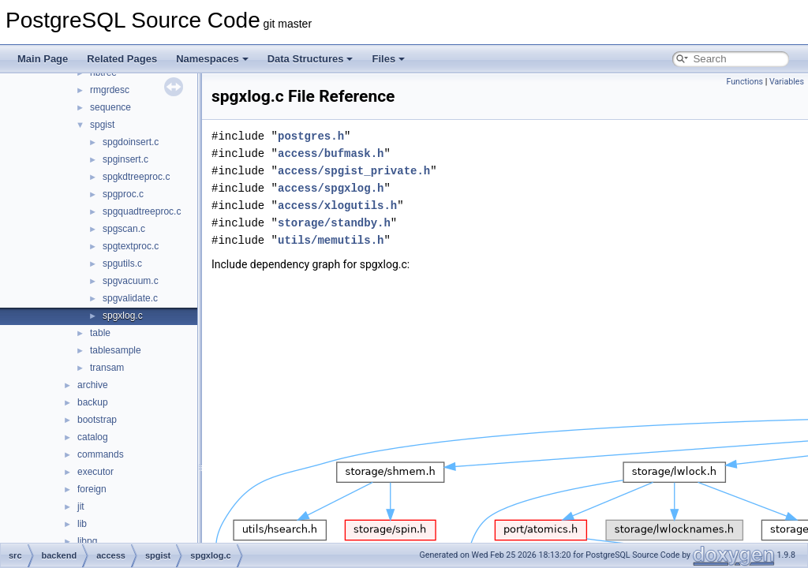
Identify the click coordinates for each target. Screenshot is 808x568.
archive (92, 384)
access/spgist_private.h (354, 170)
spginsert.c (125, 159)
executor (95, 471)
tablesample (115, 350)
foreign (92, 489)
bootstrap (97, 419)
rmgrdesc (109, 89)
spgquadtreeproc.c (142, 211)
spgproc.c (123, 194)
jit (80, 506)
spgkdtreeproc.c (136, 176)
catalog (92, 437)
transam (107, 367)
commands (100, 454)
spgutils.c (122, 263)
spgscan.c (124, 228)
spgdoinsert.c (131, 142)
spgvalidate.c (130, 298)
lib (82, 523)
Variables (786, 82)
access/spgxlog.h (330, 188)
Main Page (42, 59)
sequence (110, 107)
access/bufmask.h (330, 153)
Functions (744, 82)
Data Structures (310, 59)
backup (92, 402)
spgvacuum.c (131, 280)
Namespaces (212, 59)
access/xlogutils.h (337, 205)
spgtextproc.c (131, 246)
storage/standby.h (334, 222)
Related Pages (122, 59)
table (100, 332)
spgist (102, 124)
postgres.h (311, 136)
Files (388, 59)
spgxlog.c (123, 315)
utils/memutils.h (330, 240)
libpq (87, 541)
